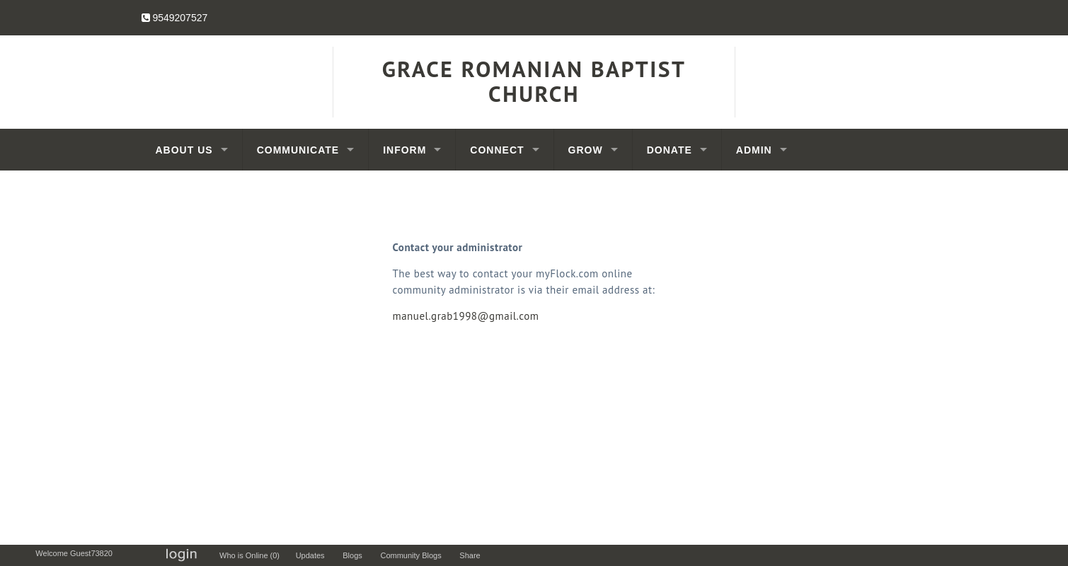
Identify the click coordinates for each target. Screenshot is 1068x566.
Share (473, 555)
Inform (404, 150)
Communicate (298, 150)
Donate (669, 150)
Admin (754, 150)
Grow (585, 150)
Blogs (356, 555)
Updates (313, 555)
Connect (497, 150)
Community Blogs (413, 555)
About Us (184, 150)
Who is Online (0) (251, 555)
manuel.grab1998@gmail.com (466, 316)
